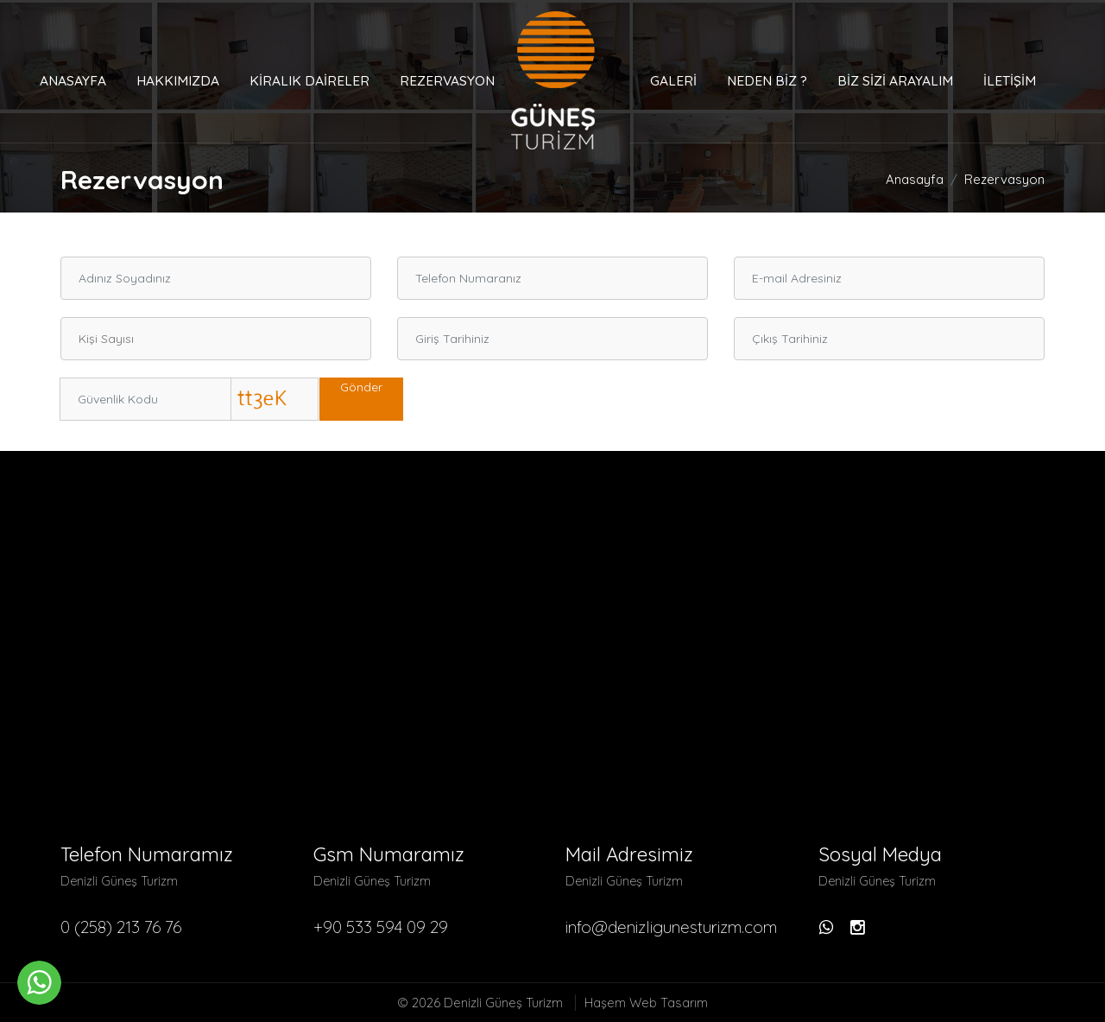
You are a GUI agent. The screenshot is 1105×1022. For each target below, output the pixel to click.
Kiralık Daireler (309, 80)
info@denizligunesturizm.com (671, 927)
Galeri (673, 80)
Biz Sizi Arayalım (895, 80)
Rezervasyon (447, 80)
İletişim (1009, 80)
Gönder (361, 387)
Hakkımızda (177, 80)
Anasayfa (73, 80)
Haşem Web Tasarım (646, 1002)
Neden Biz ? (767, 80)
